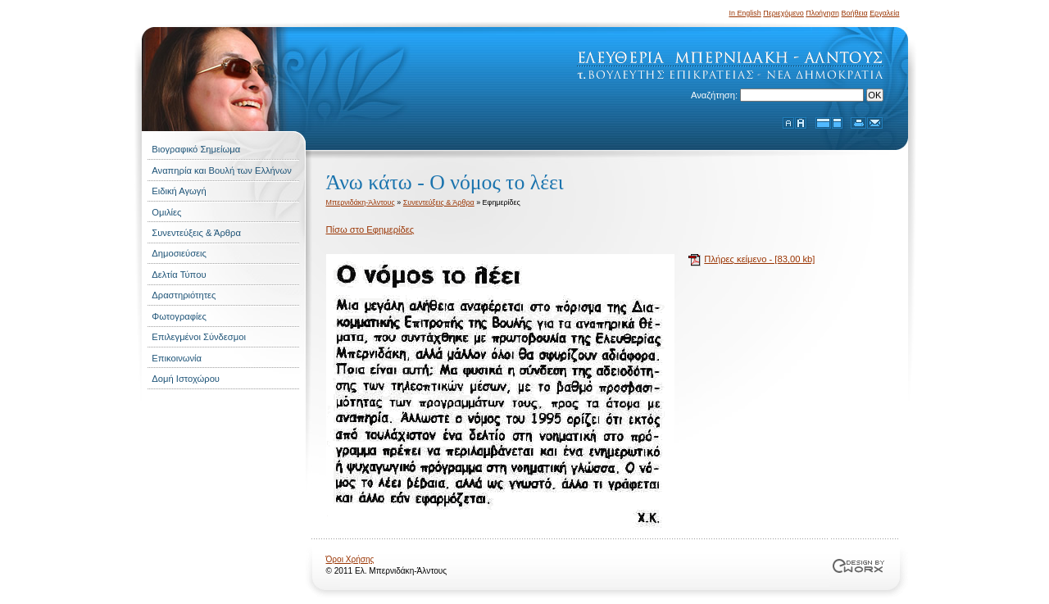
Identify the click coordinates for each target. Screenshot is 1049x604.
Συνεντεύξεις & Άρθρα (196, 233)
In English (745, 13)
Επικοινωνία (177, 358)
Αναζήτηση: (715, 95)
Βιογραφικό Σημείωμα (196, 149)
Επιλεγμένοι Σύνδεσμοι (199, 337)
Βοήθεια (855, 13)
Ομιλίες (166, 212)
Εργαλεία (884, 13)
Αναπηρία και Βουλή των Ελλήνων (221, 170)
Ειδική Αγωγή (179, 191)
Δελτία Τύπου (179, 274)
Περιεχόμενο (783, 13)
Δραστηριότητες (184, 295)
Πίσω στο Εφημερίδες (370, 229)
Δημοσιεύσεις (179, 253)
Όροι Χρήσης (350, 559)
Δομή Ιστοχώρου (186, 379)
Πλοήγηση (822, 13)
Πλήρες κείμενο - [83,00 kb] (759, 259)
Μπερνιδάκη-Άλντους (360, 202)
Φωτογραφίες (179, 316)
